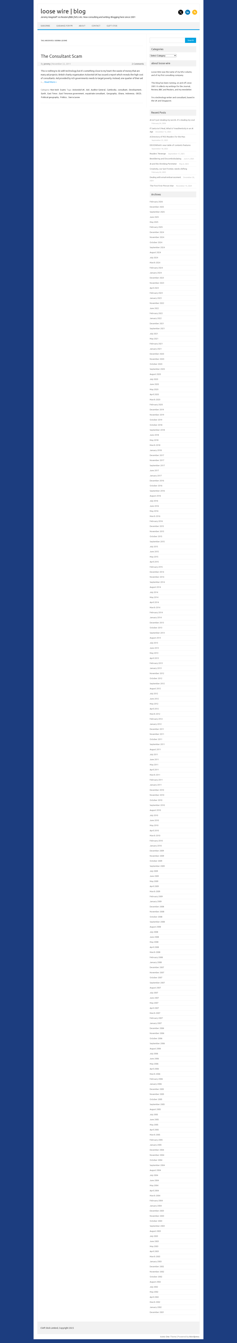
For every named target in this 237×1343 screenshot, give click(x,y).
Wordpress (194, 1336)
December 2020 (157, 354)
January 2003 (156, 1261)
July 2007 (154, 993)
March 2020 (155, 399)
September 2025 (157, 212)
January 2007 (156, 1023)
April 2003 (154, 1251)
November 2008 (157, 911)
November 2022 (157, 303)
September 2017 (157, 465)
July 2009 (154, 871)
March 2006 (155, 1074)
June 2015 (154, 551)
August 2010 (155, 810)
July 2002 (154, 1287)
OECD (138, 93)
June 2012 (154, 699)
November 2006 (157, 1033)
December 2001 (157, 1312)
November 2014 (157, 577)
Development (135, 90)
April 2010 (154, 830)
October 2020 (156, 364)
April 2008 (154, 947)
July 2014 (154, 592)
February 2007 (156, 1018)
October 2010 (156, 800)
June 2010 (154, 820)
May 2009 (154, 881)
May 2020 (154, 389)
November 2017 (157, 460)
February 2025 (156, 227)
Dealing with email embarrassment (165, 177)
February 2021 (156, 344)
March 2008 (155, 952)
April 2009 (154, 886)
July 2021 (154, 334)
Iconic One (165, 1336)
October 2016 (156, 486)
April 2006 (154, 1069)
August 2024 (155, 252)
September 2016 (157, 491)
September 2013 (157, 633)
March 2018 (155, 445)
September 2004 (157, 1165)
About (82, 26)
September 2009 (157, 866)
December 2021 (157, 323)
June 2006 (154, 1058)
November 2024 (157, 237)
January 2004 (156, 1206)
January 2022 (156, 318)
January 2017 (156, 475)
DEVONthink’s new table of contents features (170, 145)
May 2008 (154, 942)
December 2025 (157, 207)
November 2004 (157, 1155)
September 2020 (157, 369)
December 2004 (157, 1150)
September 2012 (157, 683)
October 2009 (156, 861)
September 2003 (157, 1226)
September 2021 (157, 328)
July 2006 (154, 1053)
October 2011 (156, 739)
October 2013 (156, 627)
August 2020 (155, 374)
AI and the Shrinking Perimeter (163, 164)
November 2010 (157, 795)
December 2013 (157, 622)
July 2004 (154, 1175)
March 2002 (155, 1302)
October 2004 (156, 1160)
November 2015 (157, 531)
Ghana (121, 93)
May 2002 (154, 1292)
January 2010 (156, 846)
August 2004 (155, 1170)
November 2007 (157, 972)
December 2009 (157, 851)
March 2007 (155, 1013)
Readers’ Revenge (158, 153)
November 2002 (157, 1272)
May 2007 (154, 1003)
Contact (96, 26)
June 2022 (154, 308)
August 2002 (155, 1282)
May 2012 (154, 704)
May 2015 (154, 557)
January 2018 (156, 450)
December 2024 (157, 232)
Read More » (50, 82)
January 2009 (156, 901)
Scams (63, 90)
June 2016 (154, 506)
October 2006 (156, 1038)
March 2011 (155, 775)
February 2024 (156, 268)
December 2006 (157, 1028)
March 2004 (155, 1195)
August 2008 (155, 927)
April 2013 (154, 658)
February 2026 (156, 202)
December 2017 (157, 455)
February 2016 (156, 521)
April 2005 (154, 1130)
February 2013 (156, 663)
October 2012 (156, 678)
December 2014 (157, 572)
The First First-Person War (162, 186)
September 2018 (157, 430)
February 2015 (156, 567)
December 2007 (157, 967)
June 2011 (154, 759)
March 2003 (155, 1256)
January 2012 (156, 724)
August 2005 (155, 1109)
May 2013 (154, 653)
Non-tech (54, 90)
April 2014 (154, 602)
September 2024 (157, 247)
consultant (122, 90)
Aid (87, 90)
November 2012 (157, 673)
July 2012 (154, 693)
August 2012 (155, 688)
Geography (111, 93)
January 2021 (156, 349)
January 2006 (156, 1084)
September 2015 (157, 541)
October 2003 (156, 1221)
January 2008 (156, 962)
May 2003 (154, 1246)
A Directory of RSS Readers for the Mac (167, 137)
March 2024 (155, 262)
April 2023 (154, 288)
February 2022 (156, 313)
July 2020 (154, 379)
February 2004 (156, 1200)
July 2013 (154, 643)
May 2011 (154, 764)
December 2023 (157, 278)
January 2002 (156, 1307)
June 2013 (154, 648)
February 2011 (156, 780)
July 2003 (154, 1236)
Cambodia (111, 90)
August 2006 (155, 1048)
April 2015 (154, 562)
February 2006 (156, 1079)
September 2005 (157, 1104)
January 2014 (156, 617)
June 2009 (154, 876)
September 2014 (157, 582)
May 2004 (154, 1185)
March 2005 (155, 1135)
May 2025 (154, 222)
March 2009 (155, 891)
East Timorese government (71, 93)
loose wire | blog (63, 11)
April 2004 (154, 1190)
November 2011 (157, 734)
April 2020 (154, 394)
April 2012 (154, 709)
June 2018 (154, 435)
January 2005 (156, 1145)
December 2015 (157, 526)
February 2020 (156, 404)
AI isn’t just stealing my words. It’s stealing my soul (172, 120)
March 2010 (155, 835)
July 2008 (154, 932)
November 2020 (157, 359)
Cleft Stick (112, 26)
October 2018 (156, 425)
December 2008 (157, 906)
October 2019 (156, 420)
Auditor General (98, 90)
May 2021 (154, 339)
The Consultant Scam (61, 56)
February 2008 (156, 957)
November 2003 (157, 1216)
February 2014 (156, 612)
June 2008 (154, 937)
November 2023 (157, 283)
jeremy (47, 64)
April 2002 (154, 1297)
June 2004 (154, 1180)
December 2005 (157, 1089)
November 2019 (157, 415)
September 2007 (157, 983)
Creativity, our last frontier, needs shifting (168, 169)
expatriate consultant (95, 93)
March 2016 (155, 516)
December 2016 (157, 480)
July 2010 (154, 815)
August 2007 (155, 988)
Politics (63, 97)
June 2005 (154, 1119)
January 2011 (156, 785)
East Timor (52, 93)
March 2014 (155, 607)
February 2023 (156, 293)
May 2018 (154, 440)
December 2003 (157, 1211)
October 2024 (156, 242)
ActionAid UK (78, 90)
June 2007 (154, 998)
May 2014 (154, 597)
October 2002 (156, 1277)
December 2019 (157, 409)
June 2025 (154, 217)
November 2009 (157, 856)
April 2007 (154, 1008)
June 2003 (154, 1241)
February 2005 (156, 1140)
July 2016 (154, 501)
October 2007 (156, 977)
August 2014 (155, 587)
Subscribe (45, 26)
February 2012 (156, 719)
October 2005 (156, 1099)
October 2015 (156, 536)
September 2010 (157, 805)
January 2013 (156, 668)
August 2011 (155, 749)
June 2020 (154, 384)
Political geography (50, 97)
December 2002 (157, 1266)
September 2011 (157, 744)
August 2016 (155, 496)
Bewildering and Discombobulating (165, 158)
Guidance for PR (64, 26)
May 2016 (154, 511)
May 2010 (154, 825)
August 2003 (155, 1231)
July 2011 (154, 754)
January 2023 (156, 298)
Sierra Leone (74, 97)
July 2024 (154, 257)
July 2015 (154, 546)
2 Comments (138, 64)
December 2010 (157, 790)
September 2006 (157, 1043)
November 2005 (157, 1094)
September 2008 (157, 922)
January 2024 (156, 273)
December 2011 (157, 729)
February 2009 (156, 896)
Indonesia (130, 93)
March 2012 (155, 714)
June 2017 (154, 470)
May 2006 (154, 1064)
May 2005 (154, 1125)
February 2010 (156, 841)
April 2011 (154, 769)
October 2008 (156, 917)
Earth (43, 93)
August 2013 (155, 638)
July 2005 (154, 1114)
